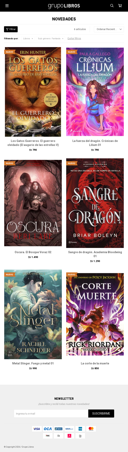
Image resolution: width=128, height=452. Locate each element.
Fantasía (49, 38)
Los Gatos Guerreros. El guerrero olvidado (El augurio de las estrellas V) (33, 143)
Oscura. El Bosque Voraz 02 (33, 252)
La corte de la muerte (95, 363)
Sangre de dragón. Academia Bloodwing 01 (95, 254)
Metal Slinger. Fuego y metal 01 (33, 363)
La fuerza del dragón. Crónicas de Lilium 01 (95, 143)
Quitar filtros (74, 38)
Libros (26, 38)
